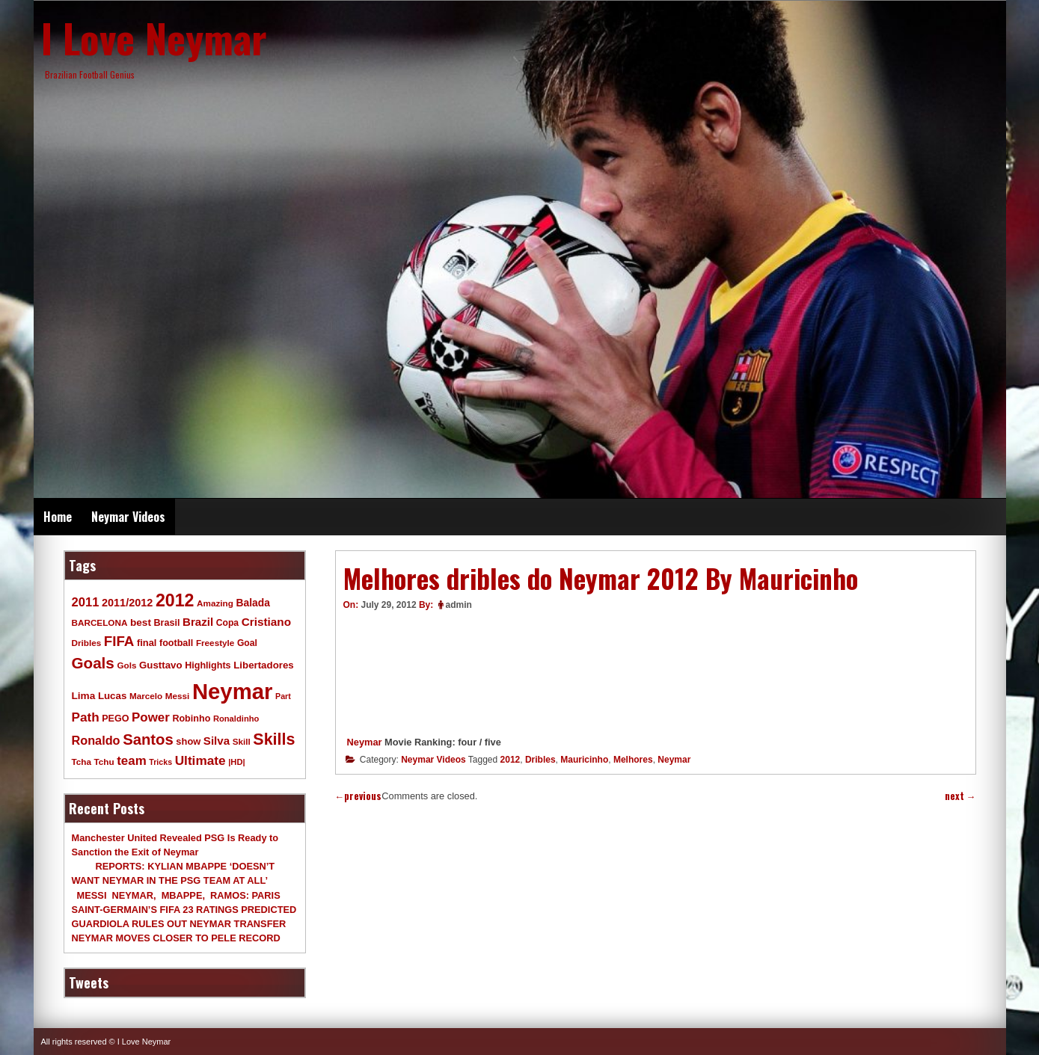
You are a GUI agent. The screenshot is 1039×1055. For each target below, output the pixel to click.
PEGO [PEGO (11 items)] (115, 718)
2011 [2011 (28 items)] (85, 602)
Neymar (364, 742)
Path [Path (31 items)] (85, 717)
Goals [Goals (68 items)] (93, 662)
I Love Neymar (154, 37)
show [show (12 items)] (188, 741)
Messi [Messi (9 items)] (177, 696)
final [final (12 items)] (146, 642)
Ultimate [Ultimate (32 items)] (200, 760)
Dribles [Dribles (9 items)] (87, 643)
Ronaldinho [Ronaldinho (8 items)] (236, 718)
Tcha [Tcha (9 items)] (81, 761)
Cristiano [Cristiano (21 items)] (266, 621)
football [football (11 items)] (176, 643)
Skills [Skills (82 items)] (274, 739)
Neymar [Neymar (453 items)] (232, 691)
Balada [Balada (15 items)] (252, 603)
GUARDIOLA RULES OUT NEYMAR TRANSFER (179, 923)
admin (459, 605)
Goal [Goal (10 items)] (247, 643)
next (960, 796)
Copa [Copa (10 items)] (227, 623)
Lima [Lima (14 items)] (84, 695)
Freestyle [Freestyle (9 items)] (215, 643)
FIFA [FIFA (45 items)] (119, 641)
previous (358, 796)
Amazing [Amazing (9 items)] (215, 603)
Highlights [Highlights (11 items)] (207, 665)
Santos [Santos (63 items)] (148, 739)
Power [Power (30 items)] (151, 717)
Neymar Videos (128, 517)
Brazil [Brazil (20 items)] (198, 621)
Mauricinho (584, 759)
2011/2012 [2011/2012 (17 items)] (127, 603)
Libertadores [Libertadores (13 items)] (263, 665)
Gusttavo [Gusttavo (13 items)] (161, 665)
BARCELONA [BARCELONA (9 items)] (100, 622)
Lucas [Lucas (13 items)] (112, 695)
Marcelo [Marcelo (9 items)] (145, 696)
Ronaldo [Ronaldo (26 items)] (96, 740)
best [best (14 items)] (140, 622)
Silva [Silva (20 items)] (216, 740)
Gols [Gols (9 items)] (126, 665)
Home (57, 517)
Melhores (633, 759)
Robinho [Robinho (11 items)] (191, 718)
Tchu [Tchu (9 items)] (104, 761)
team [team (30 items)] (131, 761)
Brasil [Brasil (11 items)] (167, 623)
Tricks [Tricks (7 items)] (160, 761)
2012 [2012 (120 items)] (175, 600)
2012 (510, 759)
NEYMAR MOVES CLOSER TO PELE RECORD (176, 938)
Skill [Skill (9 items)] (242, 741)
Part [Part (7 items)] (283, 696)
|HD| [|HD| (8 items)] (236, 761)
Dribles (540, 759)
